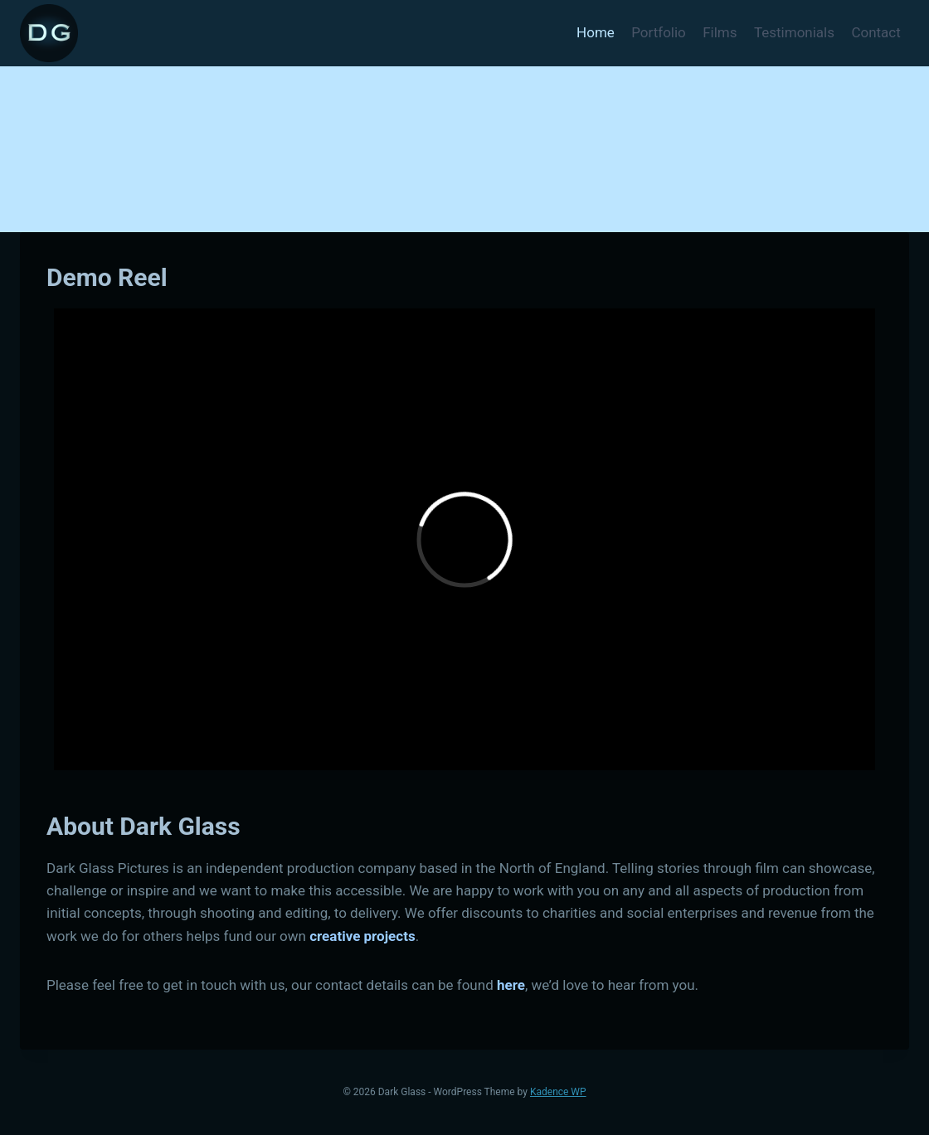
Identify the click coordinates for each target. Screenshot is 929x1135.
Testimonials (794, 32)
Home (595, 32)
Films (720, 32)
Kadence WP (558, 1092)
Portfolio (658, 32)
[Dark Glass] (49, 33)
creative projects (362, 936)
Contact (875, 32)
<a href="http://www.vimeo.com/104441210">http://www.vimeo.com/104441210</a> (464, 539)
